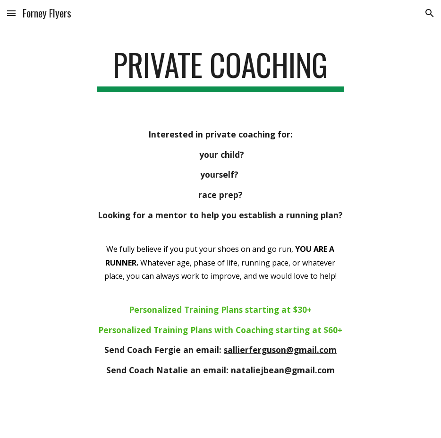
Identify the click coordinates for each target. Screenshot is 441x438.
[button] (11, 13)
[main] (220, 69)
